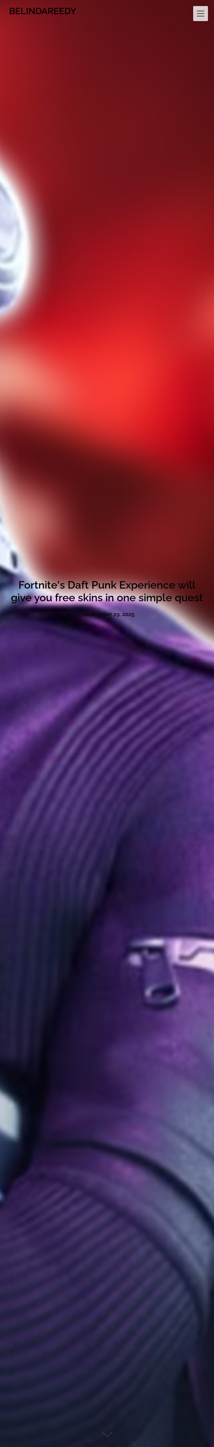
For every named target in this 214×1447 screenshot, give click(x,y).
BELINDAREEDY (42, 11)
